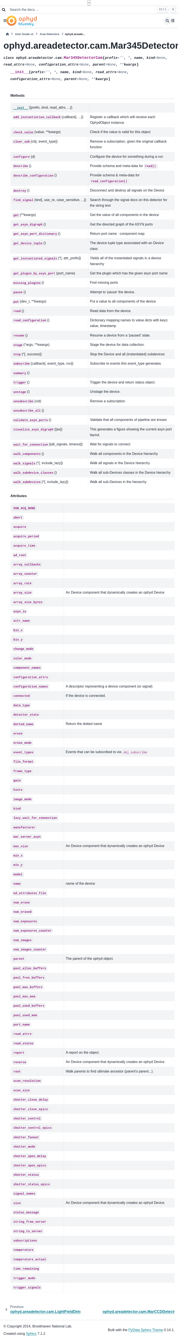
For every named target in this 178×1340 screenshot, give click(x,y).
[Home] (7, 34)
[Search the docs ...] (81, 10)
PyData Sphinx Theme (145, 1330)
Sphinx (31, 1333)
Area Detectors (49, 34)
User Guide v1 (24, 34)
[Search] (167, 20)
